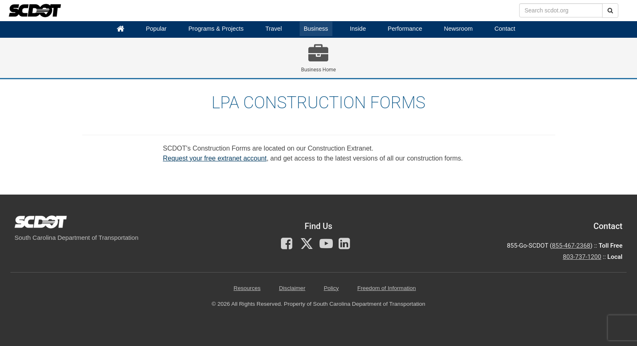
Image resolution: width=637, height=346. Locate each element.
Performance (405, 28)
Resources (247, 288)
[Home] (120, 29)
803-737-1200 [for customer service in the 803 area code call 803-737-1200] (582, 257)
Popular (156, 28)
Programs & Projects (216, 28)
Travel (273, 28)
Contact (505, 28)
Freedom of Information (386, 288)
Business (316, 28)
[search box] (561, 10)
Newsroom (458, 28)
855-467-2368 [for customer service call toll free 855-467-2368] (571, 245)
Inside (358, 28)
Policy (331, 288)
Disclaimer (292, 288)
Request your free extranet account (215, 158)
